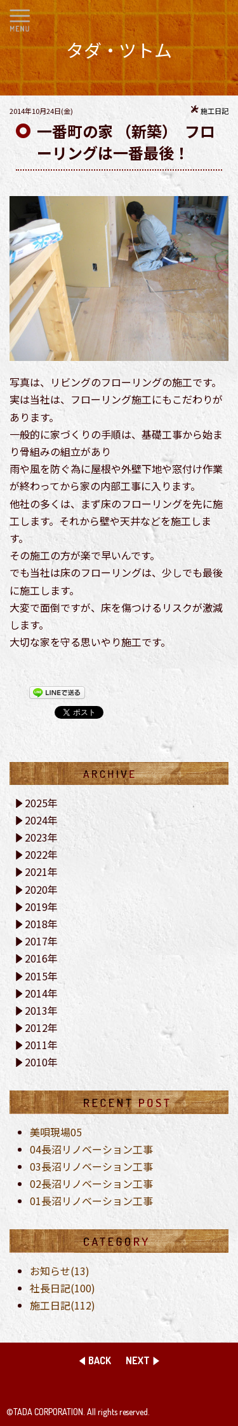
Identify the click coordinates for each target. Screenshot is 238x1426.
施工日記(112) (62, 1305)
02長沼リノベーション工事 (91, 1183)
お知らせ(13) (59, 1270)
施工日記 (214, 111)
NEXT (138, 1360)
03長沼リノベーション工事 (91, 1166)
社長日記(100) (62, 1287)
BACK (99, 1360)
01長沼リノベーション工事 (91, 1200)
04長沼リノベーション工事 (91, 1149)
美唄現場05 (56, 1132)
